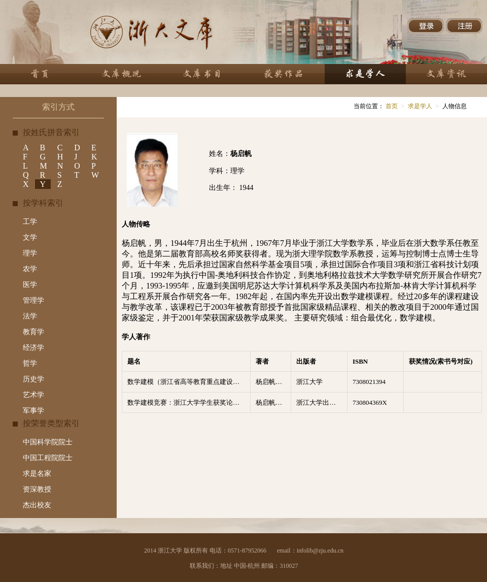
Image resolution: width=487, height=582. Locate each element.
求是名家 (37, 473)
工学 (30, 221)
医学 (30, 284)
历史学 (33, 379)
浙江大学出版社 (319, 402)
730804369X (370, 402)
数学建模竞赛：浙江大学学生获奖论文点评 (188, 402)
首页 (391, 106)
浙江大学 (309, 381)
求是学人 (420, 106)
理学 (30, 253)
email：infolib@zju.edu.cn (310, 550)
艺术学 (33, 395)
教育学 (33, 332)
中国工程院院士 (48, 458)
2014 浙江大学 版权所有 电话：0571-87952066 (205, 550)
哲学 (30, 363)
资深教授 (37, 489)
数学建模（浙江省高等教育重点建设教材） (188, 381)
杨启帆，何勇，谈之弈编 (273, 402)
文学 (30, 237)
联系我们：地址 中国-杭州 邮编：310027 (244, 565)
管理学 (33, 300)
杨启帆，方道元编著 (273, 381)
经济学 (33, 347)
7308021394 (369, 381)
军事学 (33, 410)
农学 (30, 269)
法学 (30, 316)
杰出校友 (37, 505)
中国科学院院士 (48, 442)
